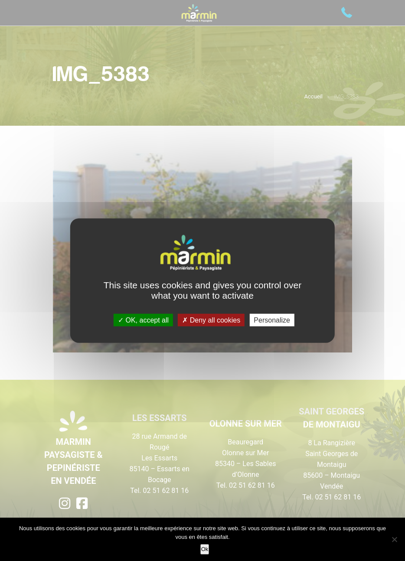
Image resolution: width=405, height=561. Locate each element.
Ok (205, 549)
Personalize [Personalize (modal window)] (272, 319)
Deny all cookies (211, 319)
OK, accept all (143, 319)
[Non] (394, 539)
